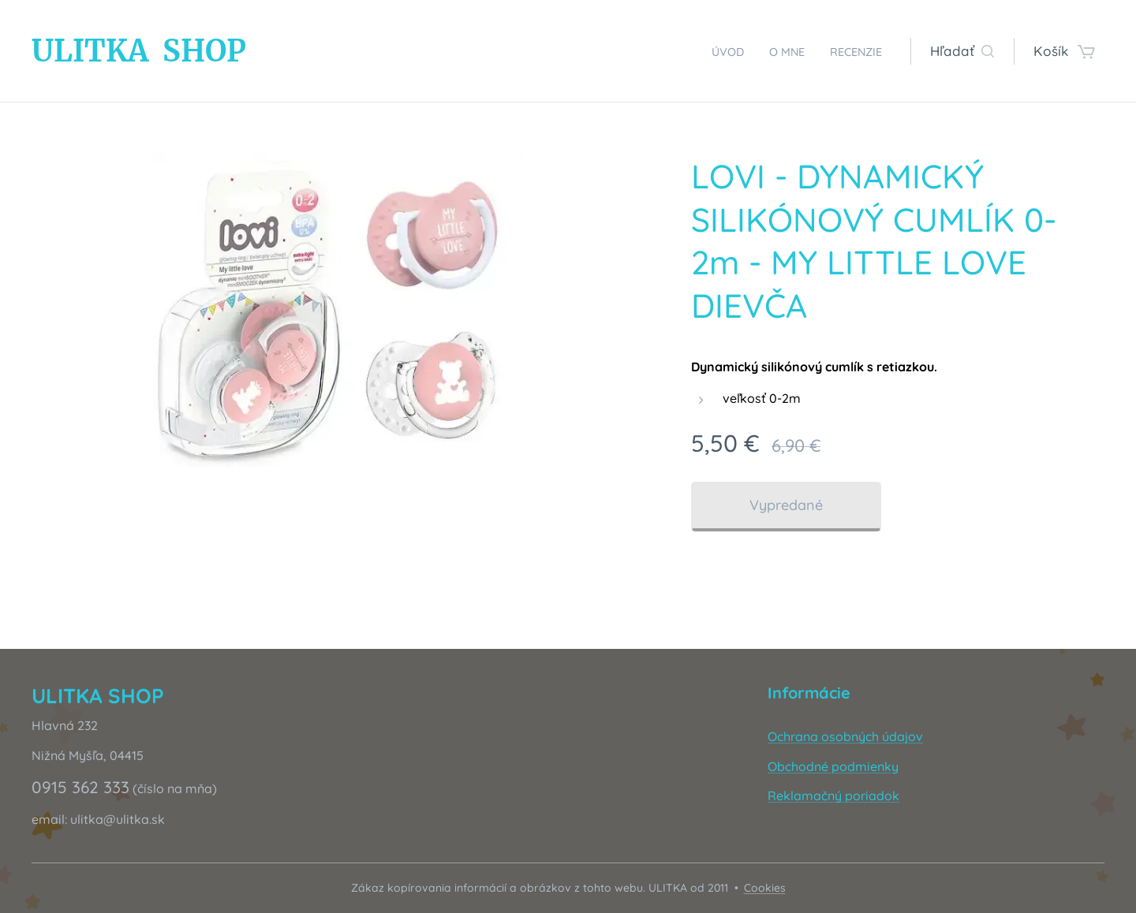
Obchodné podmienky (833, 766)
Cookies (765, 888)
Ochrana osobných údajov (845, 736)
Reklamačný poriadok (833, 795)
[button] (962, 51)
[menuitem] (709, 51)
